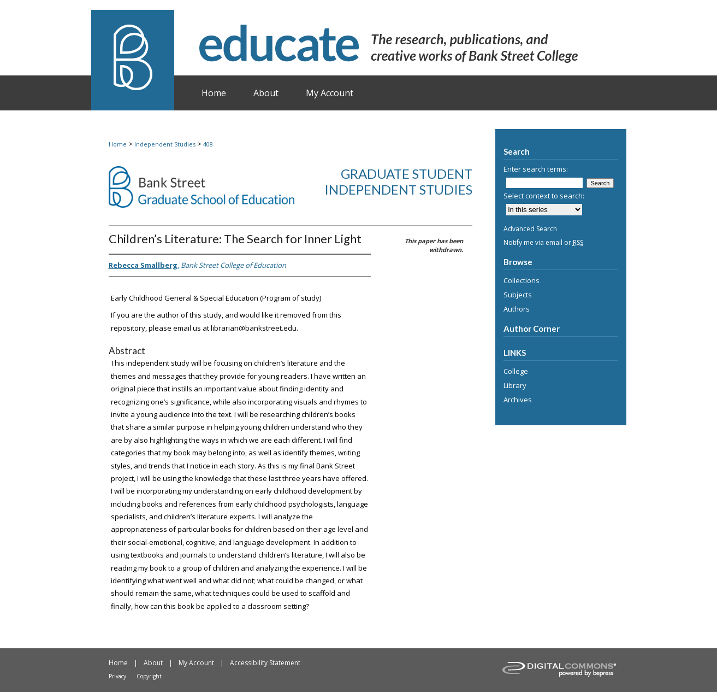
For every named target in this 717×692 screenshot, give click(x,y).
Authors (516, 309)
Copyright (149, 676)
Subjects (517, 295)
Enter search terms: (535, 169)
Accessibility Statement (265, 662)
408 (208, 144)
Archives (517, 399)
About (153, 662)
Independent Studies (164, 144)
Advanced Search (530, 228)
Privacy (117, 676)
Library (514, 385)
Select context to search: (543, 196)
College (515, 371)
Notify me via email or (543, 242)
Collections (521, 280)
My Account (196, 662)
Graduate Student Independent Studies (398, 181)
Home (118, 144)
